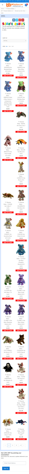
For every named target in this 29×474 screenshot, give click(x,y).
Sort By (5, 38)
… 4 (20, 445)
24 (6, 46)
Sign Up (6, 468)
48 (9, 46)
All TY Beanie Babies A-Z (7, 10)
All (12, 46)
